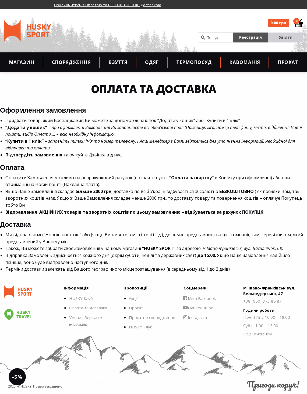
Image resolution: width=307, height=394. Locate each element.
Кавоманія (244, 62)
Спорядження (71, 62)
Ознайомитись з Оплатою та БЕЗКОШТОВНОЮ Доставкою (107, 4)
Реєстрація (250, 37)
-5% (17, 377)
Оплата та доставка (88, 307)
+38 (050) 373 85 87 (262, 301)
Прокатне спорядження (152, 317)
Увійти (285, 37)
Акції (133, 298)
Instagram (195, 317)
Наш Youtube (198, 307)
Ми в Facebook (200, 298)
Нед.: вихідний (257, 333)
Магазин (21, 62)
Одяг (152, 62)
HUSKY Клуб (81, 298)
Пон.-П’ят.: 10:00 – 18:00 (266, 317)
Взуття (117, 62)
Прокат (288, 62)
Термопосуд (193, 62)
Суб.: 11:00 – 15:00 (260, 325)
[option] (115, 4)
